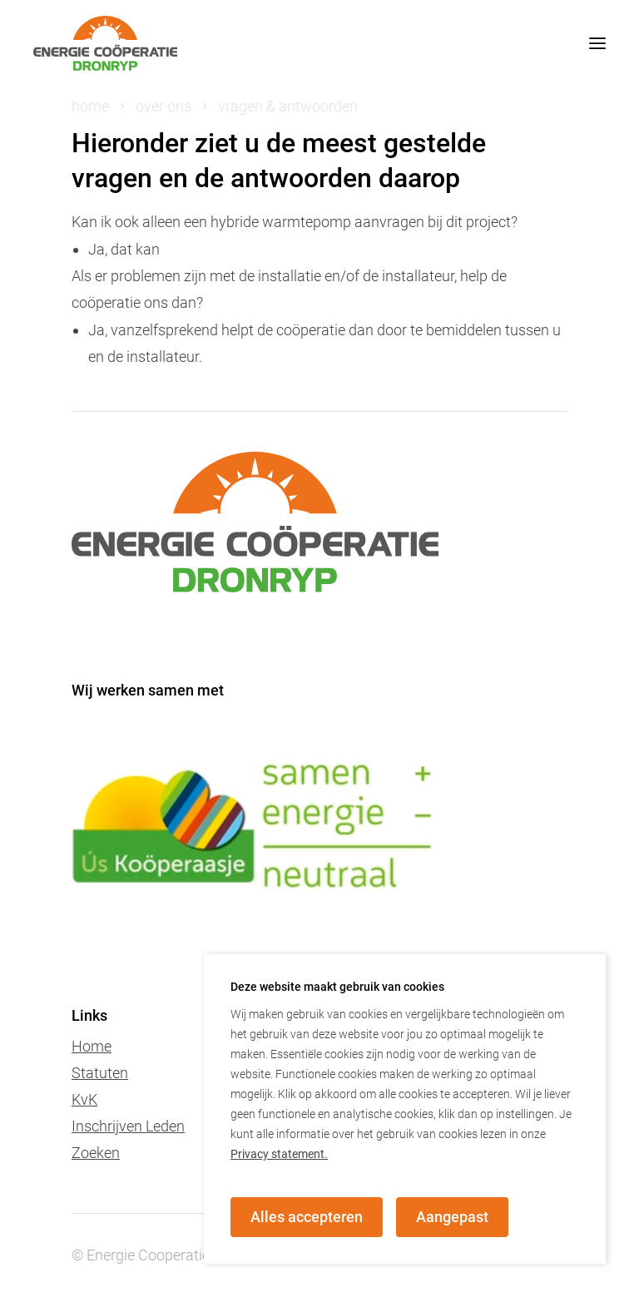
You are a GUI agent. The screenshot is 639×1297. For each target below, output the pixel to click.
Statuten (100, 1073)
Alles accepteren (306, 1216)
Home (91, 1046)
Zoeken (96, 1152)
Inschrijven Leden (128, 1126)
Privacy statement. (279, 1154)
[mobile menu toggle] (581, 43)
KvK (84, 1099)
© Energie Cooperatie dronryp (168, 1255)
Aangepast (452, 1216)
